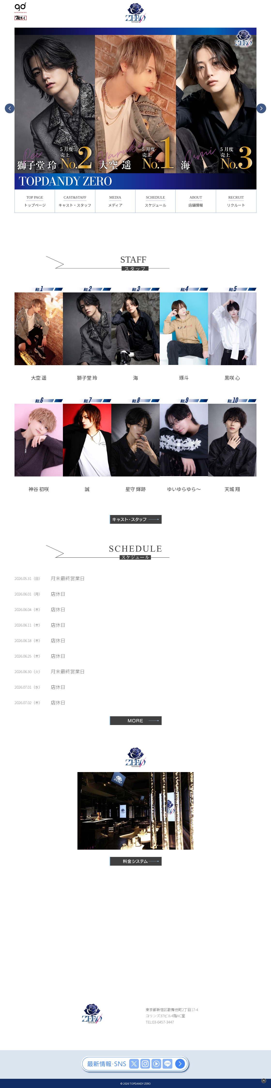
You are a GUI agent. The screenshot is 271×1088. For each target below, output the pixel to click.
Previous (10, 108)
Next (261, 108)
